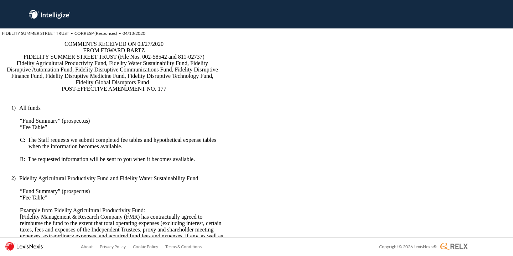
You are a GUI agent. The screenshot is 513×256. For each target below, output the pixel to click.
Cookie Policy (145, 246)
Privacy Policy (113, 246)
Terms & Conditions (183, 246)
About (87, 246)
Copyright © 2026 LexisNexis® (408, 246)
